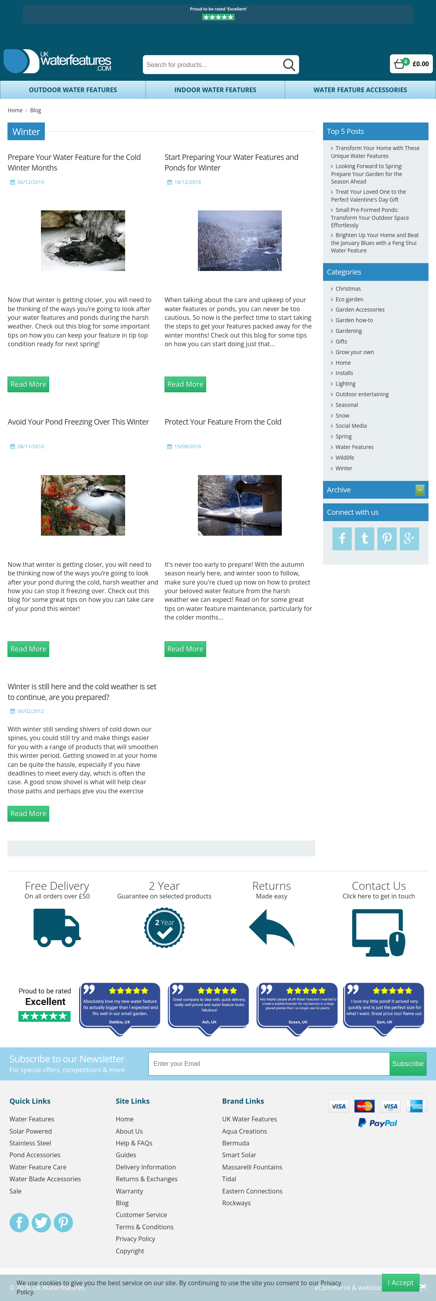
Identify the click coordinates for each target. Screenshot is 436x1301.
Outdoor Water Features (73, 89)
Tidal (229, 1179)
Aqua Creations (244, 1131)
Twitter (41, 1222)
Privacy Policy (135, 1238)
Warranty (129, 1191)
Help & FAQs (134, 1143)
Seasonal (347, 404)
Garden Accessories (360, 309)
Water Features (355, 447)
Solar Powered (30, 1131)
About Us (129, 1131)
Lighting (345, 383)
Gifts (341, 341)
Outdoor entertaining (362, 394)
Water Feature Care (38, 1167)
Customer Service (141, 1214)
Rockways (236, 1203)
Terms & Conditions (145, 1227)
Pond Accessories (35, 1155)
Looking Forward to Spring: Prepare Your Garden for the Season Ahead (367, 173)
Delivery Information (146, 1167)
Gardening (349, 330)
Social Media (351, 425)
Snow (342, 415)
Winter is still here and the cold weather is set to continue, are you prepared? (81, 691)
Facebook (19, 1222)
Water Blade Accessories (45, 1179)
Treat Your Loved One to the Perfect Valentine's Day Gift (368, 195)
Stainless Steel (30, 1143)
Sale (15, 1191)
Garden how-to (354, 320)
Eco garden (350, 299)
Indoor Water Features (215, 89)
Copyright (130, 1251)
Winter (344, 468)
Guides (126, 1155)
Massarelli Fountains (252, 1167)
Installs (344, 373)
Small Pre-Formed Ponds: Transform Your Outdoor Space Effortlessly (370, 217)
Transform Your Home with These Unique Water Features (375, 152)
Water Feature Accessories (360, 89)
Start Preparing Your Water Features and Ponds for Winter (231, 162)
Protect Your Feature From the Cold (222, 421)
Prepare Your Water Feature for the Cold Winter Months (73, 162)
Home (14, 110)
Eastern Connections (252, 1191)
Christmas (348, 288)
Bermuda (235, 1143)
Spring (343, 436)
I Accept (401, 1282)
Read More (28, 384)
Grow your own (355, 352)
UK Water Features (249, 1119)
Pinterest (63, 1222)
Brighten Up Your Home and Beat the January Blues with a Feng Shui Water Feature (375, 242)
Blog (35, 110)
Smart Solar (239, 1155)
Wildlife (345, 457)
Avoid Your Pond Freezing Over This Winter (78, 421)
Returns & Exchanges (146, 1179)
